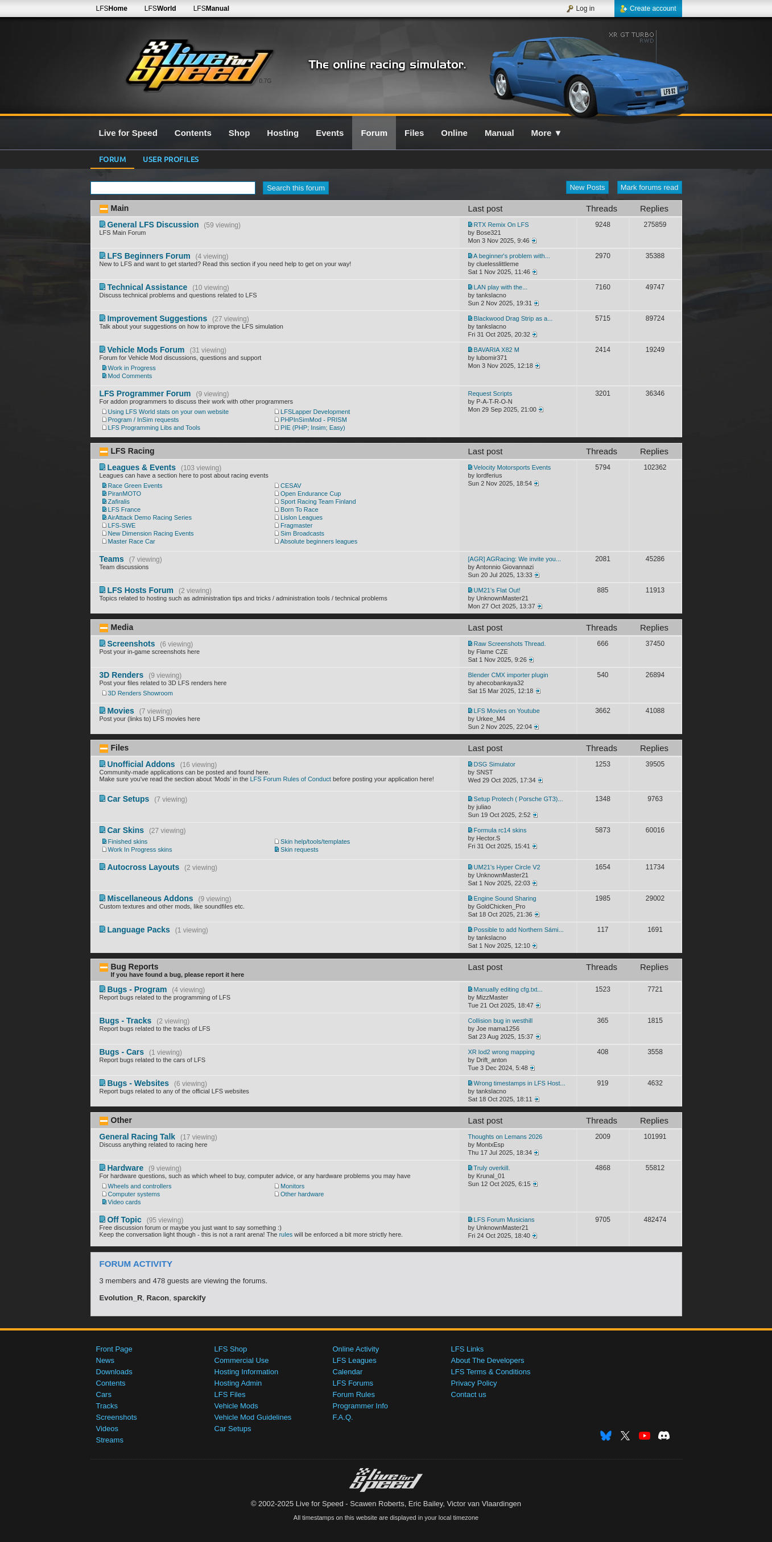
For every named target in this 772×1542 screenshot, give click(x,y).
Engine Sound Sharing (505, 898)
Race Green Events (135, 485)
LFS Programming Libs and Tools (154, 427)
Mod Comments (130, 375)
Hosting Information (246, 1371)
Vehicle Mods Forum (145, 349)
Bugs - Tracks (126, 1020)
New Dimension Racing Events (151, 533)
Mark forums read (650, 187)
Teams (112, 558)
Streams (109, 1440)
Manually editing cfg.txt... (508, 989)
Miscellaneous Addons (150, 898)
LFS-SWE (122, 525)
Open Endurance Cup (310, 493)
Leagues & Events (141, 467)
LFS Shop (230, 1349)
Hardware (125, 1167)
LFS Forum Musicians (504, 1219)
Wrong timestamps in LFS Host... (519, 1083)
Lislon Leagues (301, 517)
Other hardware (302, 1194)
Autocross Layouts (143, 867)
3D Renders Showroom (140, 693)
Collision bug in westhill (500, 1020)
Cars (104, 1394)
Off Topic (124, 1219)
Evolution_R (121, 1298)
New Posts (587, 187)
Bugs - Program (137, 989)
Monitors (292, 1186)
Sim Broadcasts (302, 533)
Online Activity (356, 1349)
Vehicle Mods (236, 1406)
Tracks (107, 1406)
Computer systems (134, 1194)
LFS (111, 9)
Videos (107, 1428)
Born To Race (299, 509)
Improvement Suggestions (157, 318)
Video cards (124, 1202)
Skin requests (299, 849)
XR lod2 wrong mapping (501, 1051)
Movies (120, 710)
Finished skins (128, 841)
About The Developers (488, 1360)
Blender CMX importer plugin (508, 674)
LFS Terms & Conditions (491, 1371)
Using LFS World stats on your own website (168, 411)
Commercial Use (241, 1360)
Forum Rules (354, 1394)
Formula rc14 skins (500, 830)
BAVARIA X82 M (496, 349)
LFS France (124, 509)
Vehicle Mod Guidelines (253, 1417)
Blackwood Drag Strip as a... (513, 318)
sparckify (190, 1298)
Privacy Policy (474, 1383)
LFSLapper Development (315, 411)
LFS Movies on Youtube (507, 710)
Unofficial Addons (141, 764)
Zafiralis (119, 501)
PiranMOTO (124, 493)
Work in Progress (132, 367)
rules (285, 1234)
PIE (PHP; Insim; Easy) (312, 427)
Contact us (468, 1394)
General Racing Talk (138, 1136)
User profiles (171, 159)
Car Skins (125, 830)
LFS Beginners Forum (148, 255)
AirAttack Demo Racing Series (150, 517)
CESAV (290, 485)
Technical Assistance (147, 287)
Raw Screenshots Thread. (510, 643)
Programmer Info (361, 1406)
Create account (648, 9)
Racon (158, 1298)
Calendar (348, 1371)
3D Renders (122, 674)
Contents (111, 1383)
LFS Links (467, 1349)
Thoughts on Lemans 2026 (505, 1136)
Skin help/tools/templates (315, 841)
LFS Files (230, 1394)
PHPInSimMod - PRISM (313, 419)
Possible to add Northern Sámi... (519, 929)
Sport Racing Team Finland (318, 501)
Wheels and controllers (140, 1186)
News (105, 1360)
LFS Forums (353, 1383)
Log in (580, 9)
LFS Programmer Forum (145, 393)
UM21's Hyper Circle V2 (507, 867)
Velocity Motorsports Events (512, 467)
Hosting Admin (238, 1383)
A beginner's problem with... (511, 255)
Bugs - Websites (138, 1083)
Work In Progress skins (140, 849)
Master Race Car (131, 541)
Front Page (114, 1349)
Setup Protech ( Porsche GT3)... (518, 798)
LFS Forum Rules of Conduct (290, 779)
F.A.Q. (343, 1417)
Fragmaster (296, 525)
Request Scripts (490, 393)
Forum (112, 159)
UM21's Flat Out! (497, 590)
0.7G (265, 81)
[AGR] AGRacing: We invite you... (515, 559)
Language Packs (138, 929)
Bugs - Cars (122, 1051)
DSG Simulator (494, 764)
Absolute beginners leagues (318, 541)
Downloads (114, 1371)
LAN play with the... (501, 287)
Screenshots (131, 643)
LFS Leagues (355, 1360)
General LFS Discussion (153, 224)
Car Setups (128, 798)
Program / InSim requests (143, 419)
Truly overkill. (491, 1167)
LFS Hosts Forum (140, 590)
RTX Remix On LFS (501, 224)
